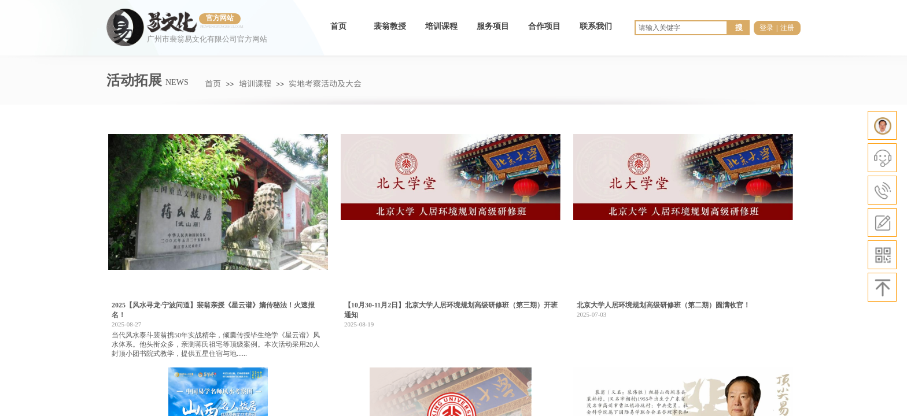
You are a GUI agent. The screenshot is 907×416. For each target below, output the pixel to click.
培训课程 (441, 26)
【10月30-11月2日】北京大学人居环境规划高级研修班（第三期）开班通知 (451, 310)
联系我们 (596, 26)
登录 (766, 28)
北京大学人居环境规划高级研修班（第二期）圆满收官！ (663, 305)
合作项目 (544, 26)
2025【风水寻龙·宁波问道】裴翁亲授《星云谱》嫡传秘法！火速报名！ (213, 310)
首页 (338, 26)
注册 (787, 28)
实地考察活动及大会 (325, 83)
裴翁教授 (390, 26)
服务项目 (493, 26)
